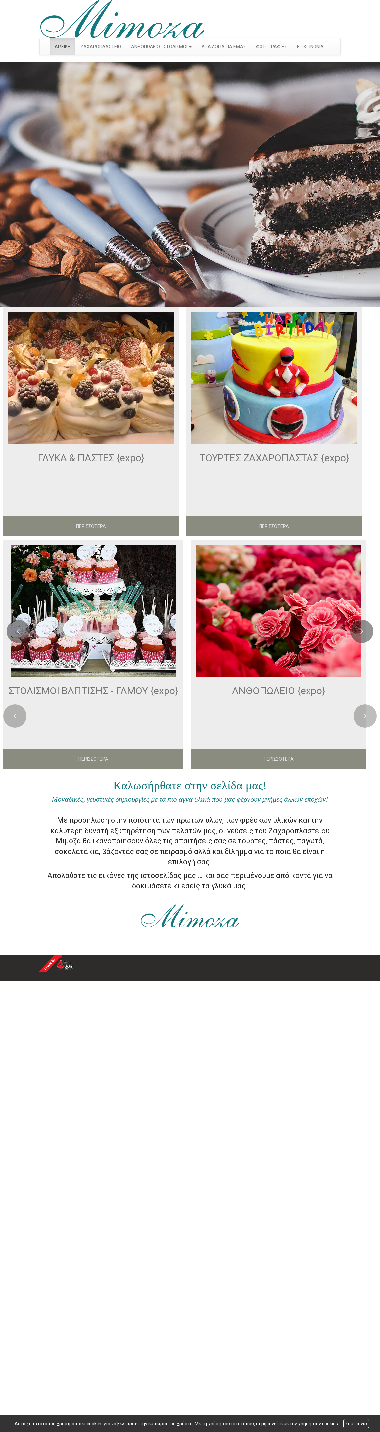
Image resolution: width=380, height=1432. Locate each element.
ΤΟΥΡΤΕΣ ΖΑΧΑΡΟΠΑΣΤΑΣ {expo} (274, 458)
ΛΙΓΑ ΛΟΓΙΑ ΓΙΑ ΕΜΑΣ (224, 46)
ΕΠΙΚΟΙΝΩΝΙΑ (310, 46)
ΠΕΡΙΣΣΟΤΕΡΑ (91, 526)
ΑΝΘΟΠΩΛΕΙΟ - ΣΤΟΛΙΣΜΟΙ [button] (161, 46)
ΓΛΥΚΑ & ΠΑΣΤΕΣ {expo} (91, 458)
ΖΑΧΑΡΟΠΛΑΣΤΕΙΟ (100, 46)
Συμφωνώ (356, 1423)
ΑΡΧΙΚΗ (63, 46)
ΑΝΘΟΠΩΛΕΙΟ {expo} (278, 690)
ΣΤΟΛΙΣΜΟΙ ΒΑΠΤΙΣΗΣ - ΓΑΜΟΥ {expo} (93, 690)
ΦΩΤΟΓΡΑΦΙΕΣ (271, 46)
